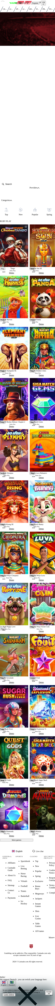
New (37, 866)
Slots (37, 911)
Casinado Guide (11, 869)
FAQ (10, 880)
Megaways (39, 894)
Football (24, 886)
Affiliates (11, 863)
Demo (11, 273)
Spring (38, 876)
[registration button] (8, 939)
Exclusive (39, 881)
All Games (39, 931)
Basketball (25, 896)
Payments (12, 898)
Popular (38, 871)
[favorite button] (26, 226)
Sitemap (11, 885)
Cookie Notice (7, 992)
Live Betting (24, 867)
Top (36, 861)
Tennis (23, 891)
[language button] (17, 851)
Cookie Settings (9, 995)
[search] (13, 184)
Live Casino (38, 917)
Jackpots (38, 899)
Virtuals (24, 881)
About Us (12, 875)
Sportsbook (25, 861)
